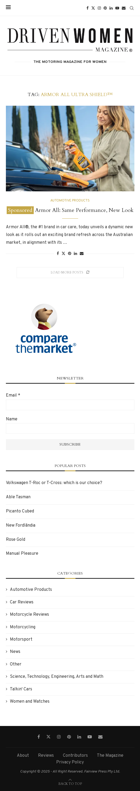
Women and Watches (30, 701)
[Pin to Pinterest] (69, 254)
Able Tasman (18, 497)
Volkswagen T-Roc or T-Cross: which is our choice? (54, 483)
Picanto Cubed (20, 511)
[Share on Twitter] (63, 253)
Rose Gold (15, 539)
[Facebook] (87, 8)
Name (11, 419)
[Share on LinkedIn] (75, 254)
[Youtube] (117, 8)
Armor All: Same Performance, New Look (70, 210)
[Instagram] (99, 8)
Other (15, 664)
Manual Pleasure (22, 553)
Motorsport (21, 639)
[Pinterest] (105, 8)
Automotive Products (31, 589)
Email (13, 395)
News (15, 652)
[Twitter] (93, 8)
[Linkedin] (111, 8)
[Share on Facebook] (58, 254)
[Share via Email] (82, 254)
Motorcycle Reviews (29, 614)
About (23, 755)
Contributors (75, 755)
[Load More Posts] (70, 272)
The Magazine (110, 755)
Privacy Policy (70, 762)
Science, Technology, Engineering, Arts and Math (56, 676)
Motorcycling (22, 627)
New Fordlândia (20, 525)
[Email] (124, 8)
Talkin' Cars (21, 689)
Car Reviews (21, 602)
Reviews (46, 755)
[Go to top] (70, 783)
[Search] (131, 8)
